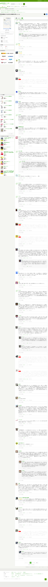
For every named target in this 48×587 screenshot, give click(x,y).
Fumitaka (23, 461)
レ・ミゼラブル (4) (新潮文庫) (8, 110)
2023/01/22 (30, 218)
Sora (19, 22)
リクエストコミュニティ (29, 575)
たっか (19, 290)
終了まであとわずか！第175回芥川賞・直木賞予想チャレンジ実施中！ (10, 10)
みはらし (19, 542)
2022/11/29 (30, 230)
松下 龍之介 (5, 139)
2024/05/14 (30, 121)
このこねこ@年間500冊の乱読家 (23, 497)
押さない (19, 91)
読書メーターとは (14, 572)
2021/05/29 (30, 414)
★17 (24, 400)
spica (19, 355)
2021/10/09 (30, 392)
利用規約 (24, 572)
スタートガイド (20, 572)
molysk (19, 209)
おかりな (19, 223)
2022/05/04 (30, 310)
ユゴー (1, 15)
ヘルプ (12, 575)
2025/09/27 (30, 46)
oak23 (19, 384)
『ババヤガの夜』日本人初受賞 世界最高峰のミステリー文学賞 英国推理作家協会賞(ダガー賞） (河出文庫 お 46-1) (9, 172)
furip (19, 303)
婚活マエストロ (6, 166)
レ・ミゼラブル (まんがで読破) (8, 128)
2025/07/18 (30, 54)
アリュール (20, 51)
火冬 (19, 282)
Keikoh (19, 101)
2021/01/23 (30, 492)
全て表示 (17, 20)
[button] (24, 4)
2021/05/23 (30, 423)
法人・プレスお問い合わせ (21, 575)
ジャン (19, 196)
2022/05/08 (30, 298)
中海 (19, 483)
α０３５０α (20, 507)
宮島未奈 (5, 143)
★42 (24, 131)
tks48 (19, 78)
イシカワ (19, 315)
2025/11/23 (30, 31)
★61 (24, 218)
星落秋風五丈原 (20, 126)
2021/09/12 (30, 400)
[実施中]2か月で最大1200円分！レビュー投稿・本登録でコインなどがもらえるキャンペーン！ (13, 12)
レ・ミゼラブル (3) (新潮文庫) (8, 105)
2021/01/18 (30, 502)
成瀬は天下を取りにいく (7, 161)
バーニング (20, 419)
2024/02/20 (30, 131)
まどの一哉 (20, 151)
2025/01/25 (30, 96)
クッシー (19, 326)
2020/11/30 (30, 549)
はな (19, 235)
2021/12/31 (30, 334)
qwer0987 (20, 405)
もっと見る (10, 133)
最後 (36, 562)
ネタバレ (21, 20)
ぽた (19, 43)
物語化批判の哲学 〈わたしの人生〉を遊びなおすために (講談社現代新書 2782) (8, 152)
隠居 (19, 59)
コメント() (26, 31)
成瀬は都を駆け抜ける (7, 142)
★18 (24, 31)
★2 (27, 169)
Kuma (19, 397)
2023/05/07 (30, 204)
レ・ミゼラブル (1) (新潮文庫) (8, 96)
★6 (27, 266)
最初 (26, 562)
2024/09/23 (30, 109)
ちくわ (19, 136)
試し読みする (7, 32)
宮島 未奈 (5, 162)
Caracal (19, 114)
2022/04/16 (30, 321)
